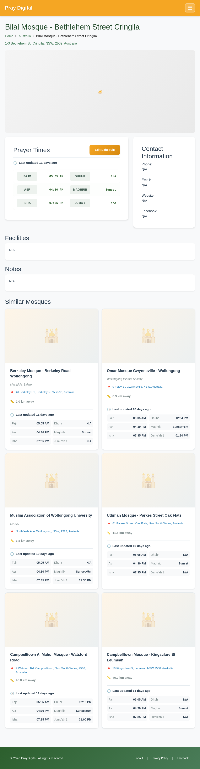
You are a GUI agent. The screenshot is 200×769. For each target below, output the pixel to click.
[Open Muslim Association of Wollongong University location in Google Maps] (51, 537)
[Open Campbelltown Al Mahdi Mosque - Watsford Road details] (51, 625)
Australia (24, 36)
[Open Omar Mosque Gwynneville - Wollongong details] (148, 336)
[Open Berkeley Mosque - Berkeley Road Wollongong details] (51, 336)
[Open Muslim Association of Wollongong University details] (51, 480)
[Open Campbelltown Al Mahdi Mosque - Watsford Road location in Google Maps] (54, 675)
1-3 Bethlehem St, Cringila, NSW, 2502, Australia (41, 43)
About (134, 758)
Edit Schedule (103, 150)
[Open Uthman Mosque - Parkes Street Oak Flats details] (148, 480)
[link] (51, 379)
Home (9, 36)
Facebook (181, 758)
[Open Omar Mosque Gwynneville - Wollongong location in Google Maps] (140, 386)
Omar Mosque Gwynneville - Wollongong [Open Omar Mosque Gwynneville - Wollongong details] (147, 370)
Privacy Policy (156, 758)
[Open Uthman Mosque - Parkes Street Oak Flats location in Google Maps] (151, 525)
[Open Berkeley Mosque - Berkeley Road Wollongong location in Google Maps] (48, 392)
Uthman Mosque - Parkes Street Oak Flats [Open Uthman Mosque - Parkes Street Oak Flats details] (148, 515)
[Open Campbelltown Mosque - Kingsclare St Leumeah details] (148, 625)
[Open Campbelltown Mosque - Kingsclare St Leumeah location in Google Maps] (146, 673)
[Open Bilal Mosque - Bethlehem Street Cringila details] (100, 91)
